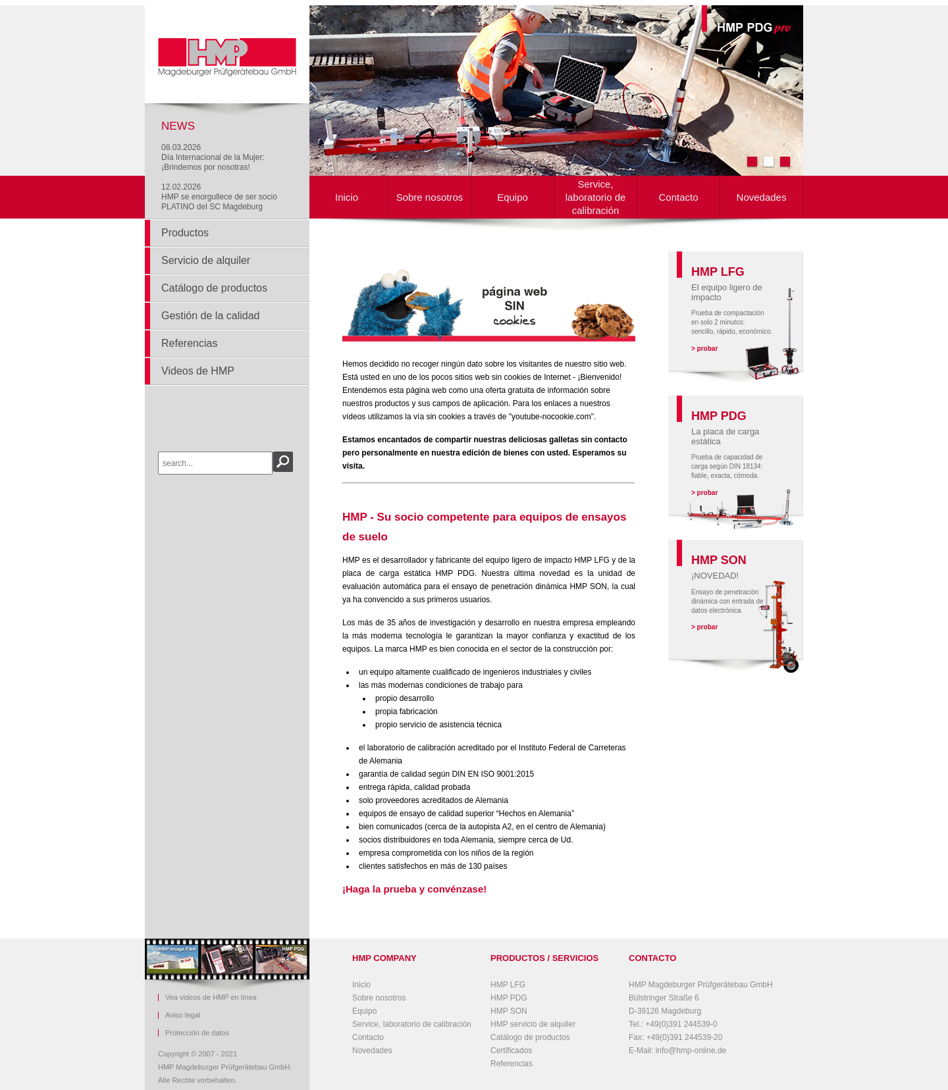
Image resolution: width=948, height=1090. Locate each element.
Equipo (512, 197)
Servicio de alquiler (205, 260)
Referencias (189, 343)
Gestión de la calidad (210, 315)
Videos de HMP (197, 370)
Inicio (346, 197)
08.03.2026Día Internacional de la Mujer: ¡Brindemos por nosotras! (213, 157)
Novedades (762, 197)
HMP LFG (507, 984)
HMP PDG (508, 997)
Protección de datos (197, 1033)
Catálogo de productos (214, 288)
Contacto (678, 197)
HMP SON (508, 1011)
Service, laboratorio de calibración (596, 197)
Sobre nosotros (429, 197)
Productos (185, 232)
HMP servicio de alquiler (532, 1024)
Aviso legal (182, 1015)
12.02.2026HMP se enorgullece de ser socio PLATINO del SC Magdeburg (219, 196)
